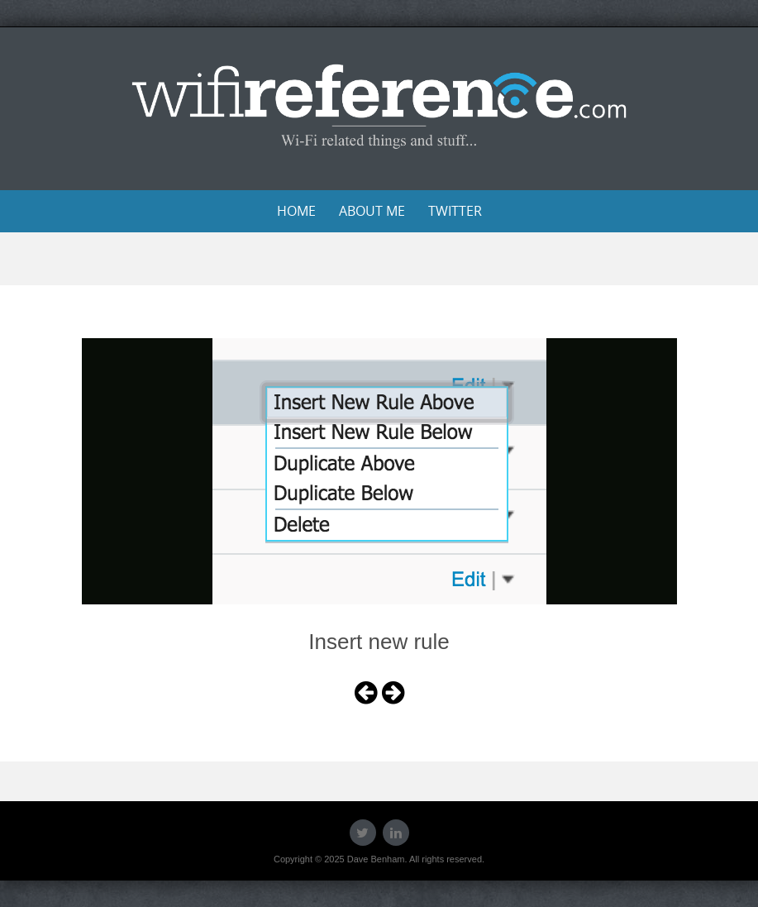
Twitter (455, 211)
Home (296, 211)
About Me (372, 211)
